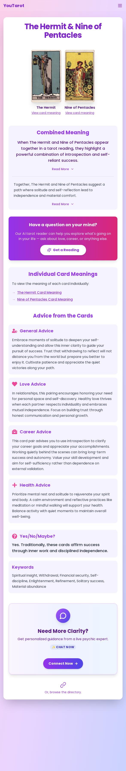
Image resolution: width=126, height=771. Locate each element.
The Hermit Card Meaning (39, 292)
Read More (63, 169)
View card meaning (46, 113)
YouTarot (13, 6)
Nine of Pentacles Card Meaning (45, 299)
